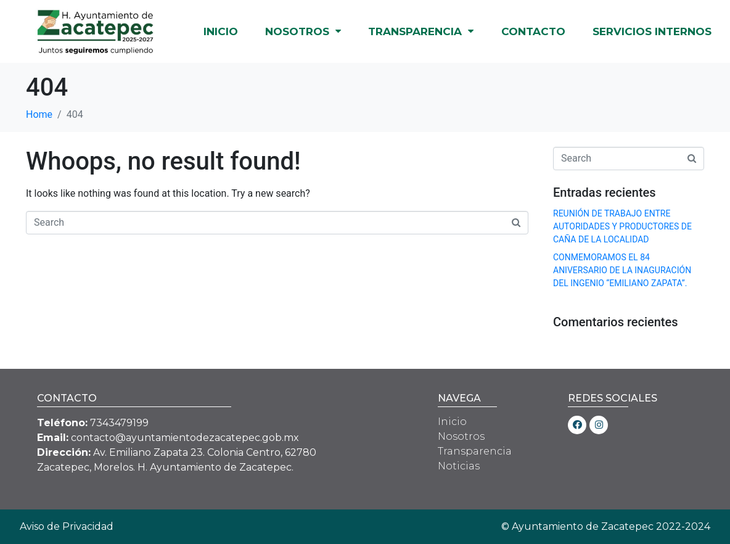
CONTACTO (533, 31)
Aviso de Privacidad (66, 526)
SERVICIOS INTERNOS (652, 31)
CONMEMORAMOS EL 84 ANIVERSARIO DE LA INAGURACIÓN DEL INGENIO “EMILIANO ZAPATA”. (622, 270)
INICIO (220, 31)
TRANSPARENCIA (421, 31)
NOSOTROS (303, 31)
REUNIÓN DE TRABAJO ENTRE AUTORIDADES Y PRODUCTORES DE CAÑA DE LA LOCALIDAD (622, 226)
